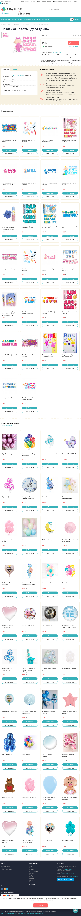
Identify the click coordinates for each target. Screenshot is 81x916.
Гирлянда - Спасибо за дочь (9, 269)
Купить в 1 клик (73, 46)
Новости (49, 1)
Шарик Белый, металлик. (69, 668)
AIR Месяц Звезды (47, 540)
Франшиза (32, 884)
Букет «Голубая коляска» (49, 497)
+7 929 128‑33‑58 (23, 14)
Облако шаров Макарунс (49, 583)
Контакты (76, 1)
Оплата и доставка (41, 1)
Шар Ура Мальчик (47, 840)
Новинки (27, 1)
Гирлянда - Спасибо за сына (9, 398)
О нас (22, 1)
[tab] (5, 69)
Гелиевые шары (5, 866)
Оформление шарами (7, 868)
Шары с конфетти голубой (49, 454)
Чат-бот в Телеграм (66, 879)
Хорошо (40, 905)
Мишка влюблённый (7, 797)
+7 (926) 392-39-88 (73, 876)
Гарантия (33, 1)
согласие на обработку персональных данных (31, 913)
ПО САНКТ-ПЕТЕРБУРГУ (58, 52)
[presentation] (5, 69)
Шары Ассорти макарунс (29, 540)
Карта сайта (32, 882)
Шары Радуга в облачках (69, 583)
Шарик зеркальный (47, 625)
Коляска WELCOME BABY (69, 454)
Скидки (65, 1)
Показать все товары (7, 425)
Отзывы (70, 1)
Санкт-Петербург (5, 1)
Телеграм (6, 13)
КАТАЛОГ (4, 863)
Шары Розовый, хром (8, 454)
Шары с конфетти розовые (9, 497)
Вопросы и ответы (57, 1)
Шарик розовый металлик (29, 797)
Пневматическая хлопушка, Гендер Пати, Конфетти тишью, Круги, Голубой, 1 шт (9, 227)
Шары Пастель (26, 754)
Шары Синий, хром (7, 754)
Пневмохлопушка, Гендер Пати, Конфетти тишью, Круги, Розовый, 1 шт (9, 313)
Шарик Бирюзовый (67, 840)
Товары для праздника (7, 869)
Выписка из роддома (17, 75)
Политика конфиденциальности (9, 913)
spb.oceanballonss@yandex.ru (68, 873)
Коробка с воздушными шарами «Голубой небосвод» (28, 670)
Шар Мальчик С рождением (9, 711)
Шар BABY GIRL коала (28, 625)
